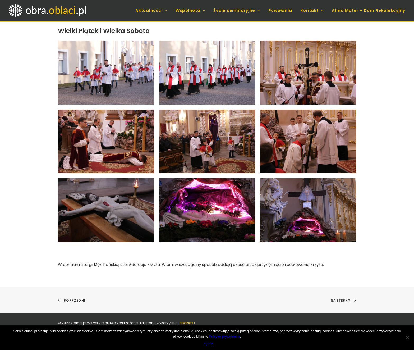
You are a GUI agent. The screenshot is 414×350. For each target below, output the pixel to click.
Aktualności (151, 10)
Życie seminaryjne (236, 10)
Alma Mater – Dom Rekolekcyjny (368, 10)
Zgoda (208, 343)
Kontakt (311, 10)
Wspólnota (190, 10)
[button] (106, 73)
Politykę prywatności (224, 336)
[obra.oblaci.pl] (49, 10)
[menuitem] (153, 10)
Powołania (280, 10)
